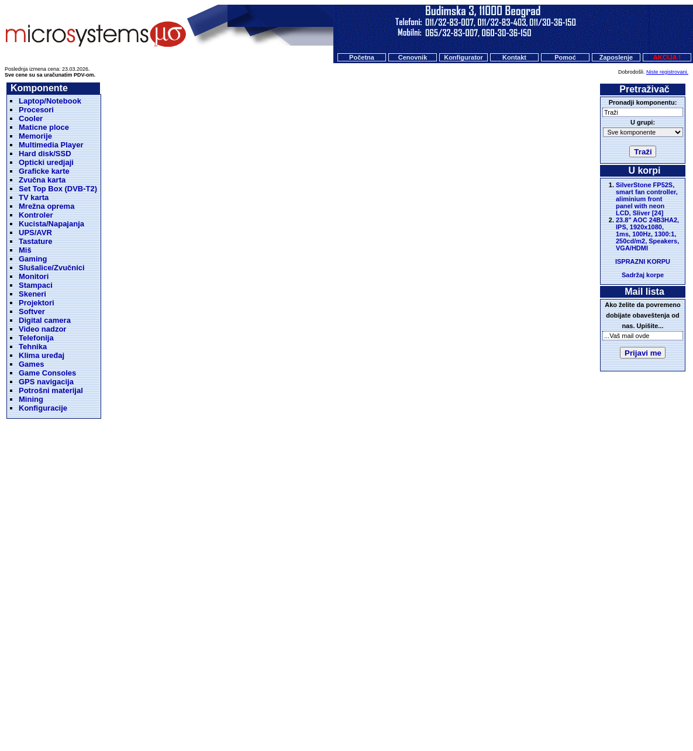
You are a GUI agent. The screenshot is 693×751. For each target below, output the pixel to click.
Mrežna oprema (46, 206)
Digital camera (45, 320)
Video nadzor (42, 329)
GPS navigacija (46, 381)
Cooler (31, 118)
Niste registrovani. (667, 72)
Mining (31, 399)
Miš (25, 250)
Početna (361, 57)
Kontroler (36, 215)
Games (31, 364)
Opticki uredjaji (46, 162)
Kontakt (514, 57)
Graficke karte (44, 171)
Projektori (36, 302)
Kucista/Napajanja (51, 223)
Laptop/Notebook (50, 101)
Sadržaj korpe (643, 274)
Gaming (33, 258)
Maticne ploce (44, 127)
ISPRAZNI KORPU (642, 261)
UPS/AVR (35, 232)
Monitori (34, 276)
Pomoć (565, 57)
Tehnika (33, 346)
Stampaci (36, 285)
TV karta (34, 197)
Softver (32, 311)
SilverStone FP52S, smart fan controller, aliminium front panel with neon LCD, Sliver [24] (647, 198)
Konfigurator (463, 57)
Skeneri (32, 294)
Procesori (36, 109)
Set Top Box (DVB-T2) (58, 188)
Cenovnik (412, 57)
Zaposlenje (616, 57)
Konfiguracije (43, 408)
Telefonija (36, 337)
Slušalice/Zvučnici (52, 267)
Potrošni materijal (51, 390)
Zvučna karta (42, 179)
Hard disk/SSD (45, 153)
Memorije (35, 136)
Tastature (36, 241)
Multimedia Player (51, 144)
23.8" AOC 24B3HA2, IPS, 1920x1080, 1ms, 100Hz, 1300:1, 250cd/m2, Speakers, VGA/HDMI (647, 234)
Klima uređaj (41, 355)
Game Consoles (47, 372)
